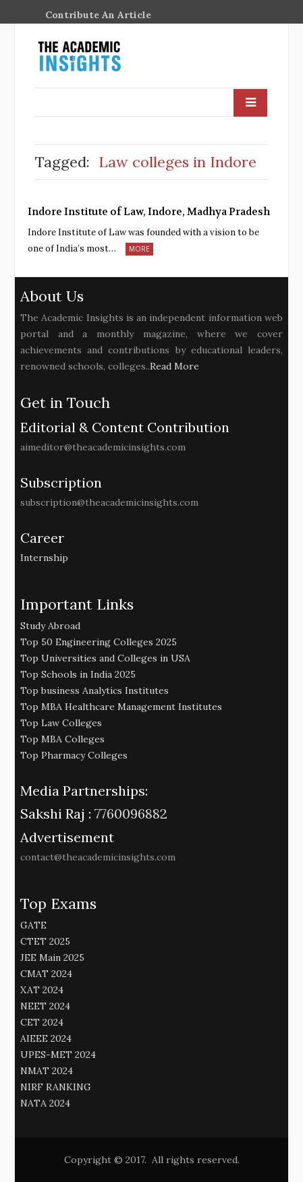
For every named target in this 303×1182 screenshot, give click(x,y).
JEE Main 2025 (52, 957)
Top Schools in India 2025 (78, 674)
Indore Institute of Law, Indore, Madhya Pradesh (149, 211)
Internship (44, 558)
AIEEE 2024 (46, 1038)
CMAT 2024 (46, 974)
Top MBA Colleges (62, 739)
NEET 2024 (45, 1006)
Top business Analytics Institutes (94, 690)
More (139, 249)
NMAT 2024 (46, 1071)
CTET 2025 (45, 941)
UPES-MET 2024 (58, 1054)
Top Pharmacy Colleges (74, 755)
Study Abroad (50, 626)
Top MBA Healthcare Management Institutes (121, 707)
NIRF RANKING (55, 1087)
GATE (33, 925)
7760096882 (129, 813)
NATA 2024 (45, 1103)
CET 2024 (41, 1022)
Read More (174, 366)
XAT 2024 (41, 990)
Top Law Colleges (61, 723)
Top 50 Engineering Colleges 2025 (98, 642)
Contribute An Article (98, 15)
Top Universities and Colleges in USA (105, 658)
